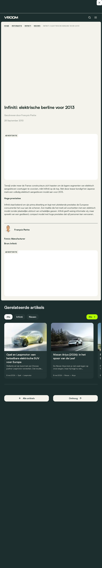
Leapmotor (27, 375)
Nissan (66, 375)
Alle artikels (27, 398)
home (6, 26)
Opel (19, 375)
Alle (8, 317)
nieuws (37, 26)
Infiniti (28, 26)
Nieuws (32, 317)
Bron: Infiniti (10, 243)
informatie (17, 26)
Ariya (73, 375)
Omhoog (75, 398)
